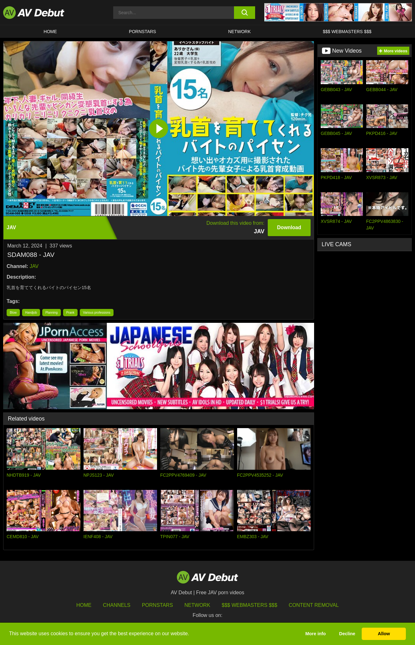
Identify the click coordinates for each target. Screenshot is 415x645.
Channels (116, 605)
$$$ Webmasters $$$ (347, 31)
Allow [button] (384, 633)
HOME (50, 31)
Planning (51, 312)
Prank (70, 312)
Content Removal (314, 605)
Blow (13, 312)
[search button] (244, 12)
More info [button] (315, 633)
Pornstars (142, 31)
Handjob (31, 312)
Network (239, 31)
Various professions (96, 312)
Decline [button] (347, 633)
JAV (34, 266)
